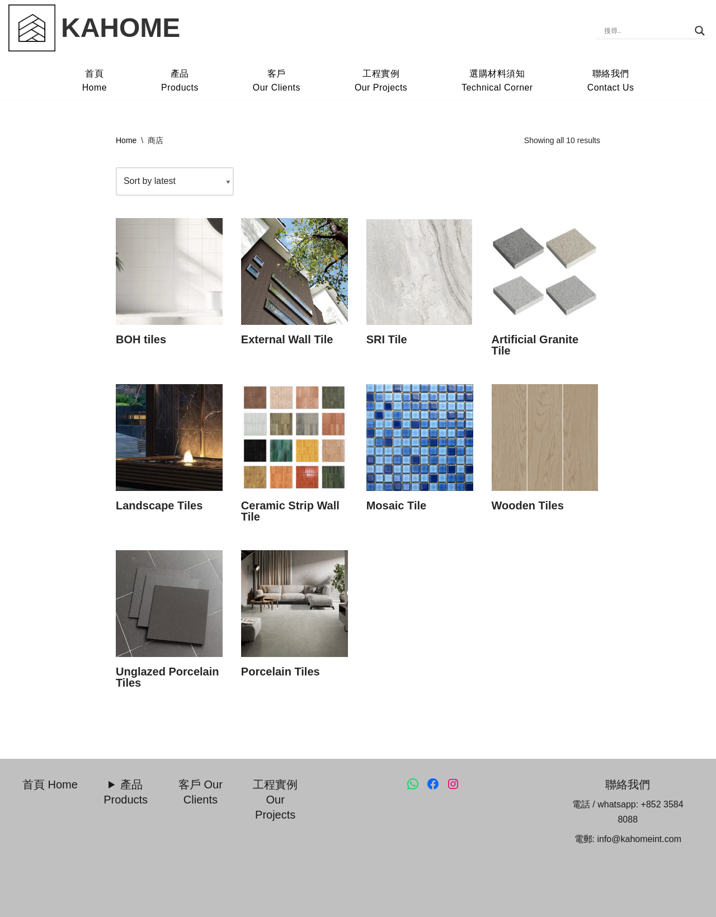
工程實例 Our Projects (275, 799)
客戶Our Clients (276, 81)
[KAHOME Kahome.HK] (94, 27)
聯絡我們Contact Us (611, 81)
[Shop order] (175, 181)
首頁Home (93, 81)
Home (126, 140)
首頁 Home (50, 784)
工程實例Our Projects (381, 81)
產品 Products (125, 792)
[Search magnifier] (700, 31)
